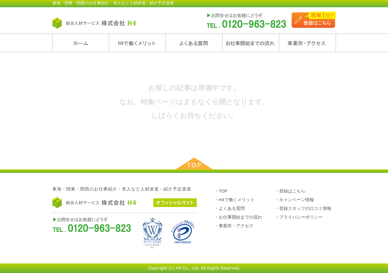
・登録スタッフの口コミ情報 (303, 208)
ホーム (81, 43)
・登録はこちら (290, 190)
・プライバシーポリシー (299, 217)
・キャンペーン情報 (294, 199)
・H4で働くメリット (234, 199)
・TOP (221, 190)
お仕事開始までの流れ (250, 43)
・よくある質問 (229, 208)
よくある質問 (194, 43)
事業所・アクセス (307, 43)
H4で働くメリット (137, 43)
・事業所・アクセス (233, 225)
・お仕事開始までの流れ (238, 217)
